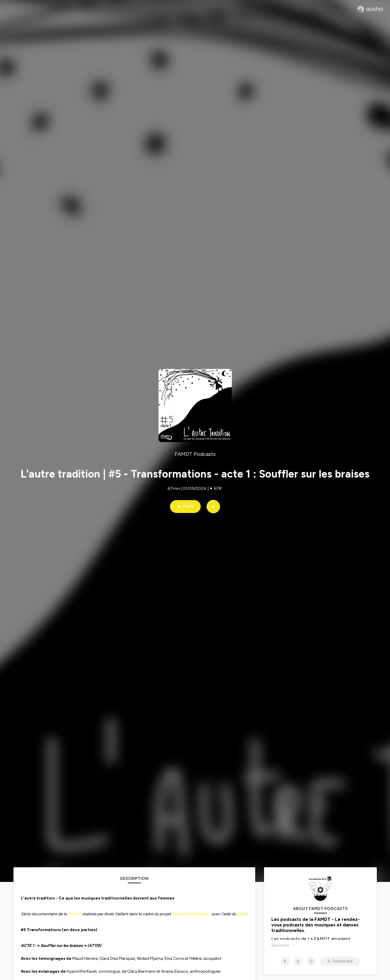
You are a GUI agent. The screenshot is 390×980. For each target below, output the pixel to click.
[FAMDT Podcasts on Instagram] (311, 961)
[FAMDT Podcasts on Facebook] (284, 961)
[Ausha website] (370, 9)
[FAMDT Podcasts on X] (298, 961)
